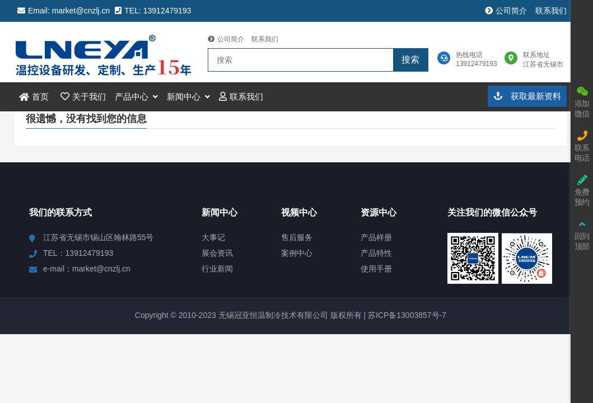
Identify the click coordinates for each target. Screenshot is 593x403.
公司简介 (506, 10)
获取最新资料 (527, 96)
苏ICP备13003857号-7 (406, 315)
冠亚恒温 (106, 52)
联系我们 (551, 10)
